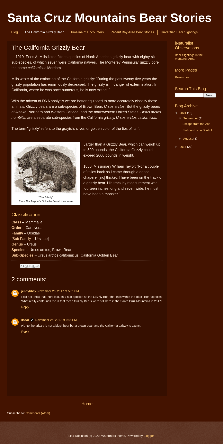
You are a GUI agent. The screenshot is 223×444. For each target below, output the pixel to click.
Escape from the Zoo (196, 124)
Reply (25, 307)
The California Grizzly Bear (44, 32)
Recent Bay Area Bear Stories (132, 32)
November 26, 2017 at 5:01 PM (58, 291)
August (188, 138)
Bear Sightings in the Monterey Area (189, 56)
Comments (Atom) (38, 413)
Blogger (148, 435)
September (191, 118)
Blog (14, 32)
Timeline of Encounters (87, 32)
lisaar (25, 320)
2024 (183, 113)
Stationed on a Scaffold (198, 130)
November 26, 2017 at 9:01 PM (56, 320)
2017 (183, 146)
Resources (182, 77)
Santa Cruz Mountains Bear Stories (109, 18)
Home (87, 403)
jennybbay (28, 291)
